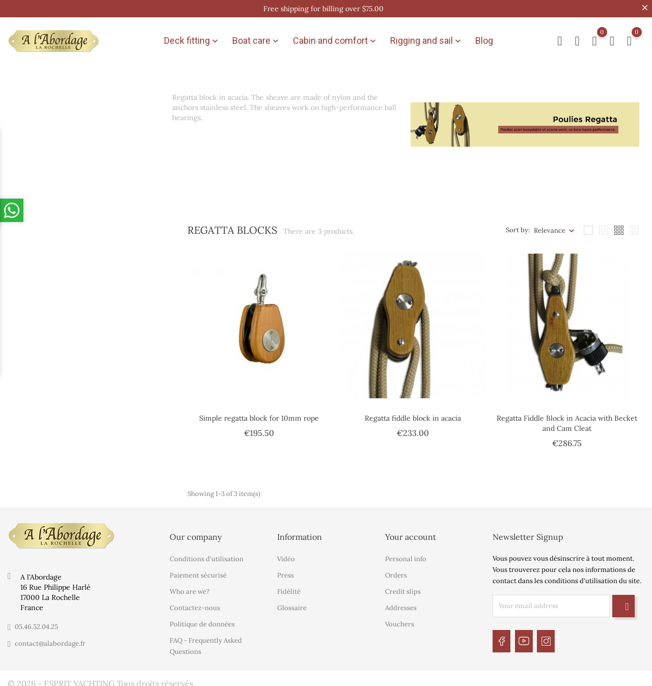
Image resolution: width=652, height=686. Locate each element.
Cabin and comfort (335, 38)
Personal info (405, 554)
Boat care (256, 38)
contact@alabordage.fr (50, 638)
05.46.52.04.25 (36, 621)
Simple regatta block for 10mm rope (259, 413)
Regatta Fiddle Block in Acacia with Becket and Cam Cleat (567, 418)
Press (285, 570)
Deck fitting (192, 38)
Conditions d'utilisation (206, 554)
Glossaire (292, 602)
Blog (484, 38)
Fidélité (289, 586)
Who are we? (189, 586)
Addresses (401, 602)
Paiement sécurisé (198, 570)
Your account (410, 532)
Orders (396, 570)
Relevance (549, 226)
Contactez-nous (195, 602)
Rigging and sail (426, 38)
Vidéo (286, 554)
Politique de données (202, 619)
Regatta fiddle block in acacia (413, 413)
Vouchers (399, 619)
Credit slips (403, 586)
